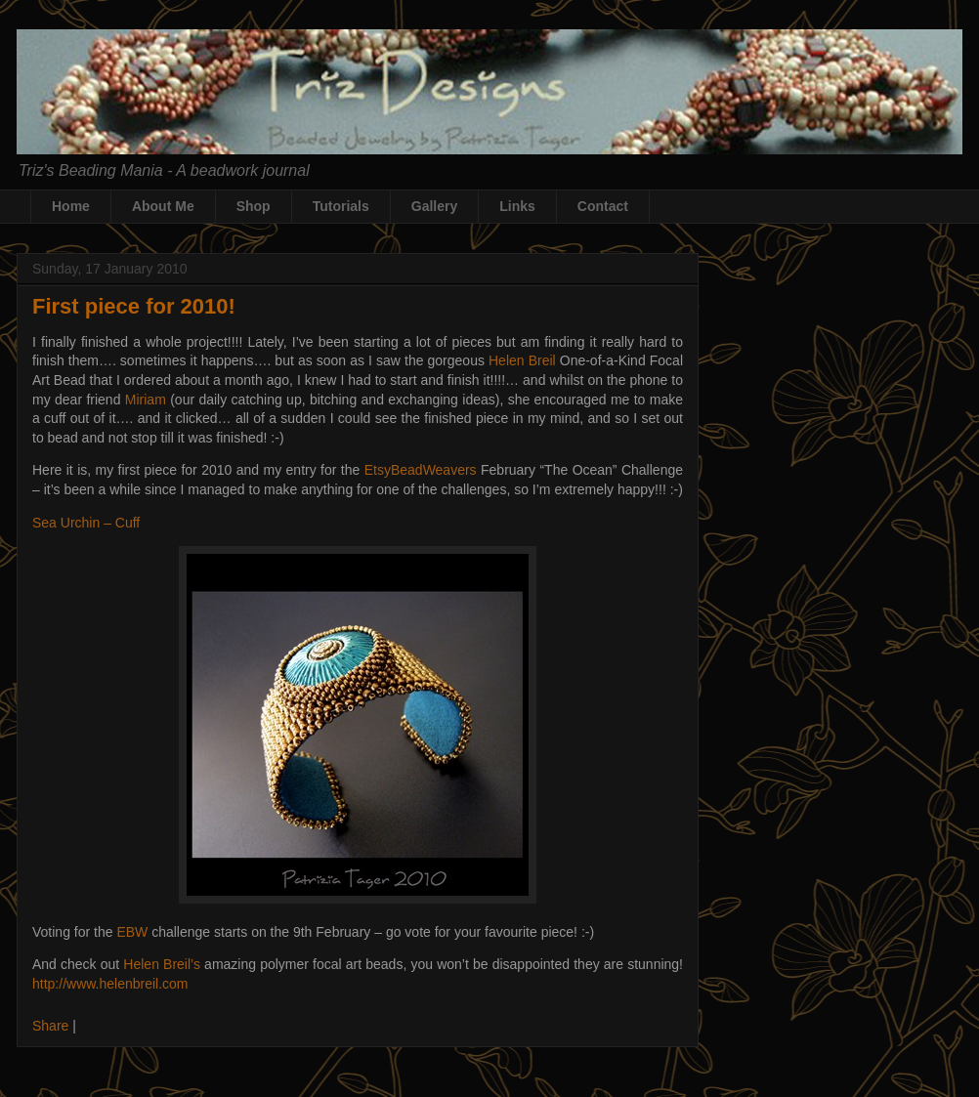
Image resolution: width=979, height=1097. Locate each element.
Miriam (145, 399)
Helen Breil (522, 360)
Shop (253, 206)
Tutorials (341, 206)
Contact (602, 206)
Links (517, 206)
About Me (163, 206)
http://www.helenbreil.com (110, 984)
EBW (132, 932)
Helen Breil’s (161, 964)
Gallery (434, 206)
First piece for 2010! (133, 306)
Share (50, 1026)
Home (71, 206)
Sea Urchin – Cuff (86, 522)
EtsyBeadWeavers (420, 470)
